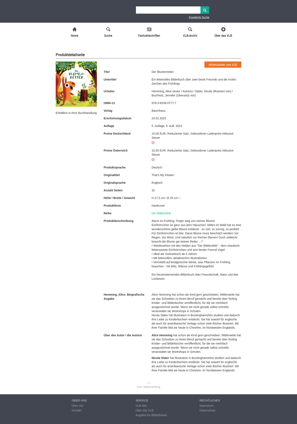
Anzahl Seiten (113, 190)
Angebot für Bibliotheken (151, 415)
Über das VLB (144, 410)
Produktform (112, 205)
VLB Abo (141, 405)
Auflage (109, 126)
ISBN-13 (109, 103)
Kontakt (76, 410)
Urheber (109, 91)
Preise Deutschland (117, 133)
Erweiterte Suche (199, 17)
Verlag (108, 110)
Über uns (77, 405)
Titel (107, 71)
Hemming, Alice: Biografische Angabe (124, 296)
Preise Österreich (116, 150)
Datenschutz (207, 410)
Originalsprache (115, 182)
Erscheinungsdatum (118, 118)
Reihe (108, 213)
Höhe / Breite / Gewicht (119, 198)
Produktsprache (115, 167)
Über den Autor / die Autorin (123, 335)
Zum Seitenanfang (148, 386)
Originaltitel (112, 175)
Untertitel (110, 79)
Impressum (206, 405)
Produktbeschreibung (119, 221)
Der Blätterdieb (161, 213)
